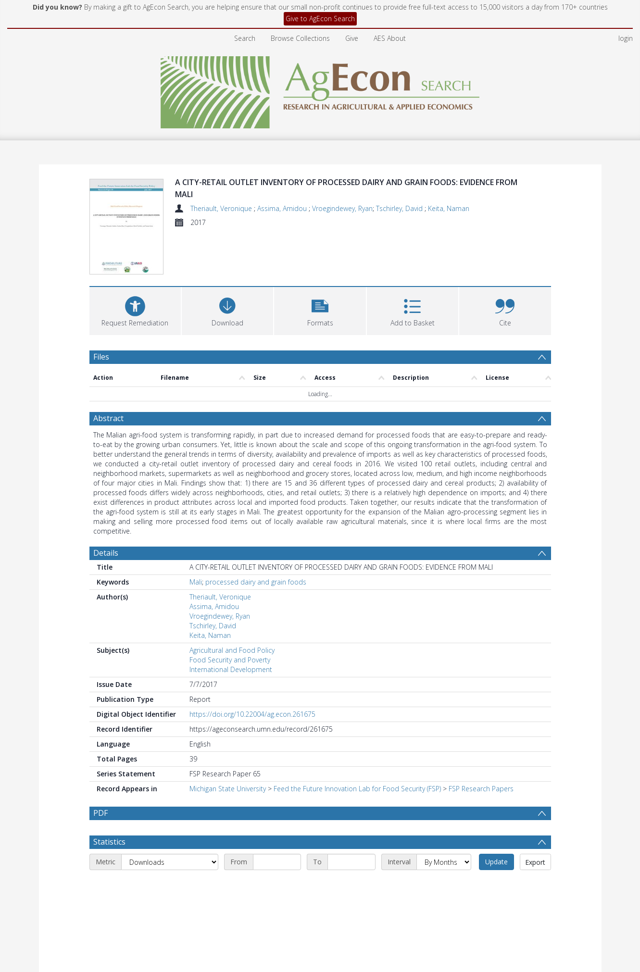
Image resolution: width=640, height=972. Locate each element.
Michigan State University (227, 788)
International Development (230, 669)
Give (351, 38)
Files (101, 356)
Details (105, 553)
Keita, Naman (448, 208)
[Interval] (443, 862)
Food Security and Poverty (229, 659)
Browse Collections (300, 38)
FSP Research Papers (481, 788)
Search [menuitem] (244, 38)
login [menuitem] (625, 38)
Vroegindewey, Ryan (342, 208)
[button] (319, 310)
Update (496, 861)
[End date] (351, 862)
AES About (390, 38)
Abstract (108, 418)
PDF (100, 813)
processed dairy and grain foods (255, 581)
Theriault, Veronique (222, 208)
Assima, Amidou (283, 208)
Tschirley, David (400, 208)
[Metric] (169, 862)
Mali (195, 581)
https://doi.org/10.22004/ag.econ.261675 (252, 714)
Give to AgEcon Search (320, 18)
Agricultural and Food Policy (232, 650)
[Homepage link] (320, 89)
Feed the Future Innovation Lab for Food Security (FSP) (357, 788)
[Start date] (277, 862)
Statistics (109, 841)
